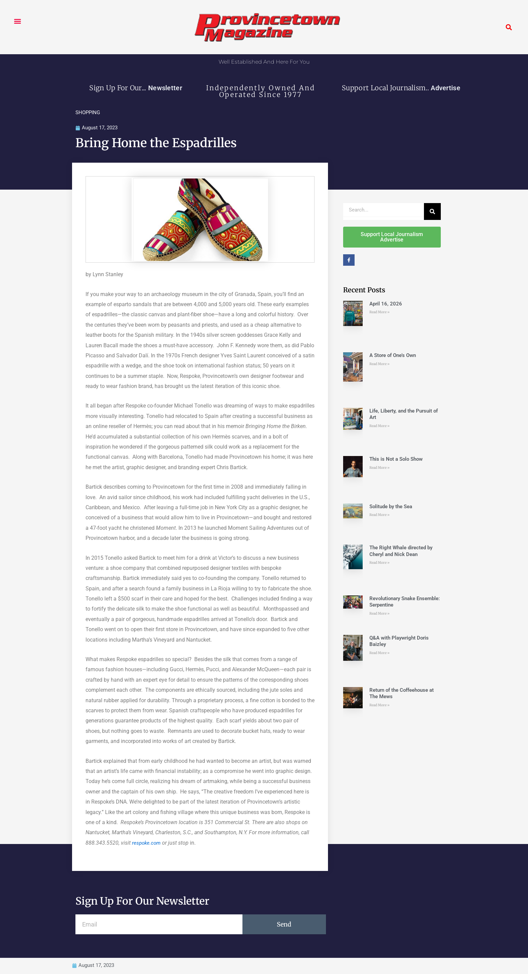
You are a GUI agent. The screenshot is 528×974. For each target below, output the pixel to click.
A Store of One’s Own (392, 356)
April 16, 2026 (385, 304)
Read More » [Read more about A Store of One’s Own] (379, 364)
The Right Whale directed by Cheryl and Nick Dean (400, 551)
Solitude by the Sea (390, 507)
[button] (17, 21)
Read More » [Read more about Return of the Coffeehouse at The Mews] (379, 705)
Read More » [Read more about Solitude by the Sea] (379, 515)
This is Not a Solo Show (396, 459)
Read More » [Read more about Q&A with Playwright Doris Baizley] (379, 653)
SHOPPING (87, 112)
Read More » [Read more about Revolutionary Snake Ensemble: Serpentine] (379, 614)
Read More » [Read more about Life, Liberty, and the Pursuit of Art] (379, 426)
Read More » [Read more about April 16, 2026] (379, 312)
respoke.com (147, 843)
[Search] (432, 211)
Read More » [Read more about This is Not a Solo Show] (379, 468)
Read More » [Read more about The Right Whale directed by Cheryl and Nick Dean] (379, 563)
